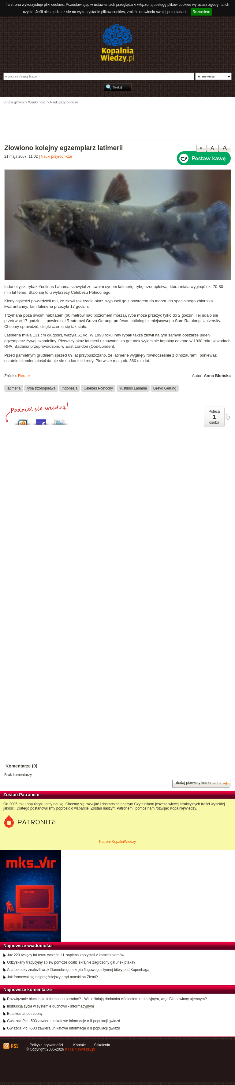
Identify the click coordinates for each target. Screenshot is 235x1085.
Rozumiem (201, 12)
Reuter (24, 375)
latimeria (14, 388)
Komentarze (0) (21, 765)
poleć (227, 416)
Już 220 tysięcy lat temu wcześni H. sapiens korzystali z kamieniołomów (65, 955)
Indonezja (70, 388)
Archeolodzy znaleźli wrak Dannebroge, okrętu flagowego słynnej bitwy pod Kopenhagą (78, 970)
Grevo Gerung (164, 388)
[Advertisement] (117, 123)
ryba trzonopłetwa (41, 388)
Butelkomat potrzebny (25, 1013)
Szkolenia (102, 1045)
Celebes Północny (98, 388)
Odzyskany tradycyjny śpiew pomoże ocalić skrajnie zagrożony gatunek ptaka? (71, 962)
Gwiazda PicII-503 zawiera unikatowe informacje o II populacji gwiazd (63, 1021)
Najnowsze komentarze (27, 989)
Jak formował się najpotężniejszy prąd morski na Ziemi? (52, 977)
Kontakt (79, 1045)
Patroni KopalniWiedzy (117, 841)
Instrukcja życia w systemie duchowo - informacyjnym (50, 1006)
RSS (14, 1046)
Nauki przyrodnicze (56, 156)
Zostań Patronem (21, 794)
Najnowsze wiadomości (28, 945)
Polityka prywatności (46, 1045)
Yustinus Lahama (133, 388)
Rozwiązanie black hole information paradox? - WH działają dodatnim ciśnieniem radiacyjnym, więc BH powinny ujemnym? (107, 999)
